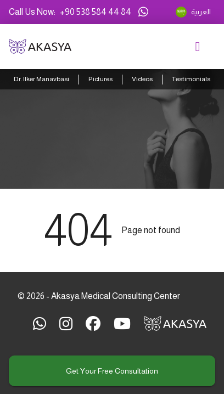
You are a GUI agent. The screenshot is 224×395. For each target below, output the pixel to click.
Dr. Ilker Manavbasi (41, 79)
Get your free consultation (112, 371)
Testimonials (191, 79)
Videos (142, 79)
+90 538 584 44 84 (95, 11)
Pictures (100, 79)
